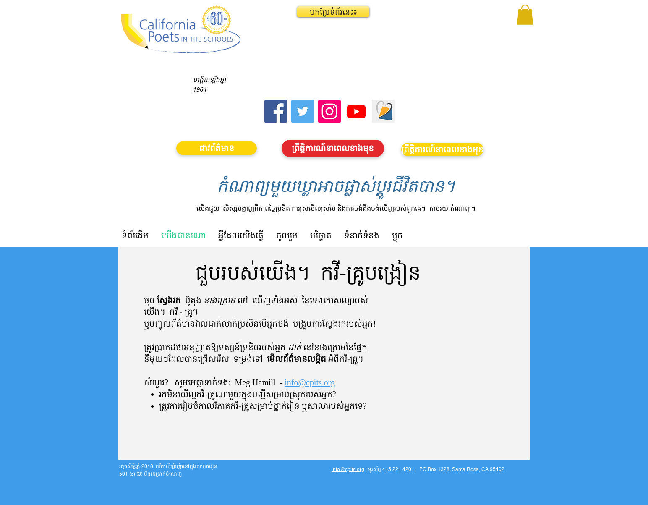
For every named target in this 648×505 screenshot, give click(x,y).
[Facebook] (275, 111)
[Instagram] (329, 111)
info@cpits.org (310, 382)
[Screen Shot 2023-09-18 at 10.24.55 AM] (383, 111)
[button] (333, 11)
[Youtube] (356, 111)
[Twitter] (302, 111)
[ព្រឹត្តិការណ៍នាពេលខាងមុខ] (333, 148)
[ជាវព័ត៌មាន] (216, 148)
